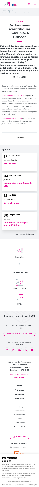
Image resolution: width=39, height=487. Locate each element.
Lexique (19, 418)
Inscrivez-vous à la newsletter (19, 333)
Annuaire (19, 252)
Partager (19, 137)
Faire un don (19, 437)
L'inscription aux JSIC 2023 (12, 121)
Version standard (19, 443)
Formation (19, 399)
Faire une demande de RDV (19, 374)
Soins (19, 386)
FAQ (19, 299)
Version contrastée (19, 447)
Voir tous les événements (25, 234)
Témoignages (19, 407)
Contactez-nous (19, 422)
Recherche (19, 394)
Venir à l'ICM (19, 284)
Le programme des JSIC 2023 (13, 98)
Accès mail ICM (19, 426)
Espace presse (19, 411)
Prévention (19, 390)
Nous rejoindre (19, 415)
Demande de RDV (19, 268)
